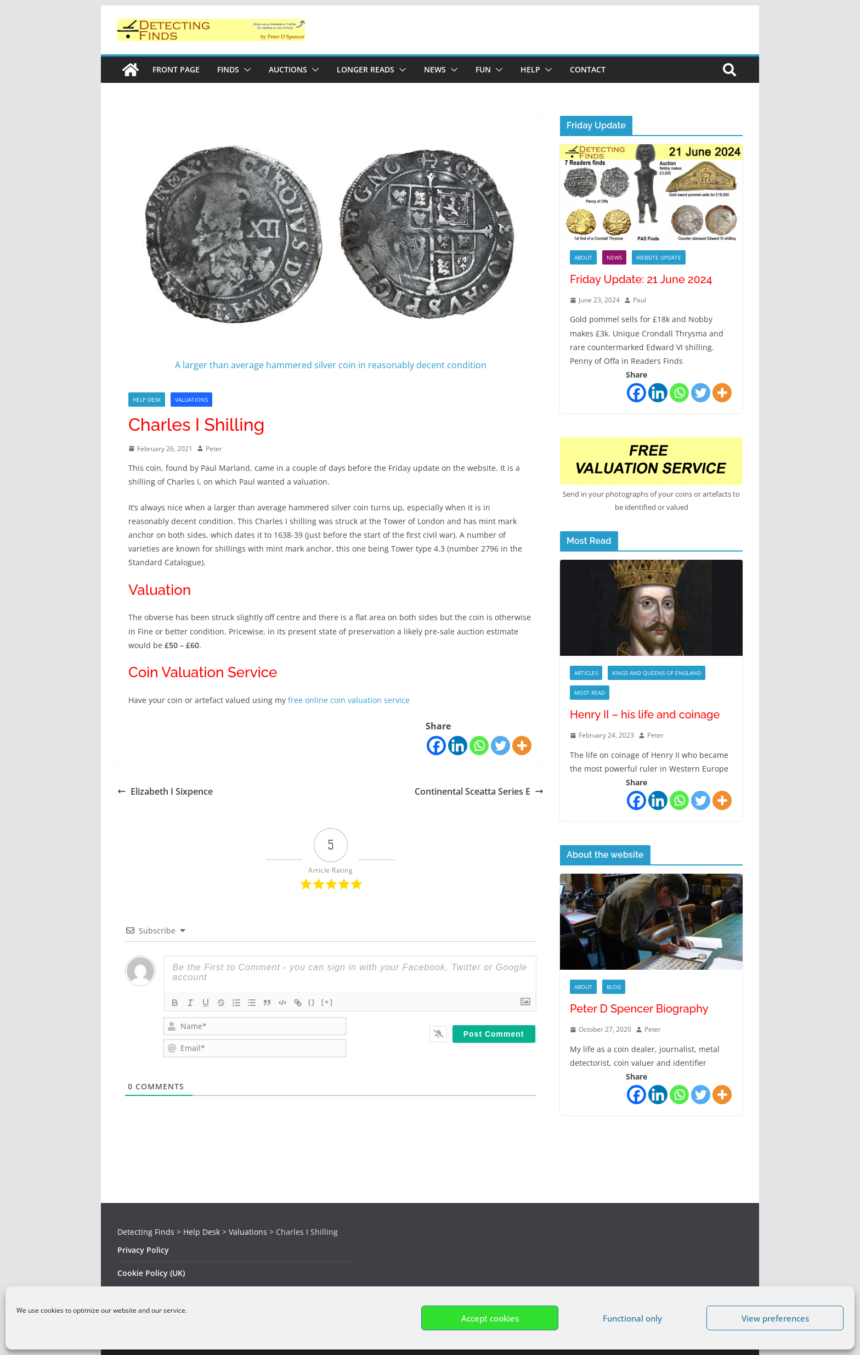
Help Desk (147, 399)
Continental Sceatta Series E (479, 791)
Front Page (176, 69)
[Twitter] (500, 745)
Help (530, 69)
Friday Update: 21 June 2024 (641, 279)
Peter (214, 448)
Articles (586, 673)
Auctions (288, 69)
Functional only (632, 1318)
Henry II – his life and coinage (645, 714)
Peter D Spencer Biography (639, 1008)
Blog (614, 987)
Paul (639, 300)
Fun (483, 69)
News (435, 69)
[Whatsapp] (479, 745)
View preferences (775, 1318)
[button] (245, 69)
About (583, 257)
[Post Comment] (493, 1034)
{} (312, 1002)
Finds (228, 69)
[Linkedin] (457, 745)
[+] (327, 1002)
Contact (588, 69)
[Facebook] (436, 745)
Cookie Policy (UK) (151, 1273)
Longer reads (365, 69)
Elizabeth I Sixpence (165, 791)
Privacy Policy (143, 1250)
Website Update (658, 257)
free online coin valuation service (348, 700)
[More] (521, 745)
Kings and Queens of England (656, 673)
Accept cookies (490, 1318)
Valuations (191, 399)
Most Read (589, 692)
